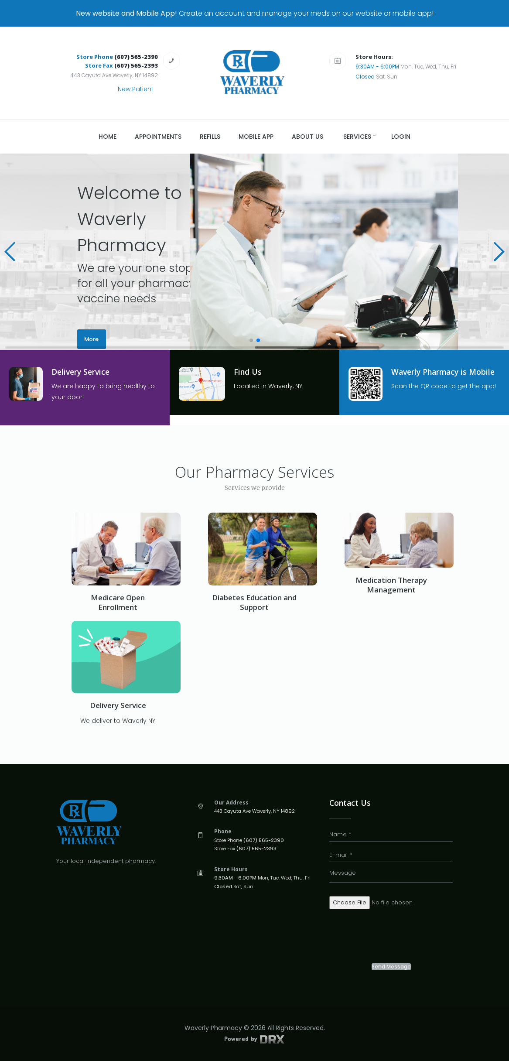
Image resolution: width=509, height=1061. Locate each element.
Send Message (391, 966)
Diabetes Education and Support (254, 602)
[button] (10, 251)
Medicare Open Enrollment (118, 602)
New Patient (136, 89)
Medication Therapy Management (391, 585)
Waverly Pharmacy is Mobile (445, 371)
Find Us (248, 371)
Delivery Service (82, 371)
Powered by (254, 1038)
